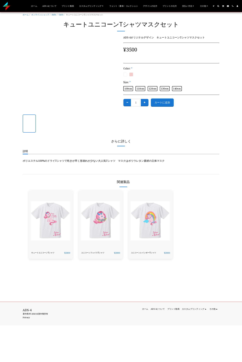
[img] (51, 219)
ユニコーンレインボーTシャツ (146, 254)
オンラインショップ (40, 14)
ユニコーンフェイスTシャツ (96, 254)
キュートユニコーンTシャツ (46, 254)
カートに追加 (162, 102)
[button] (92, 6)
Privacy (26, 317)
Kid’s (54, 14)
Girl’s (61, 14)
